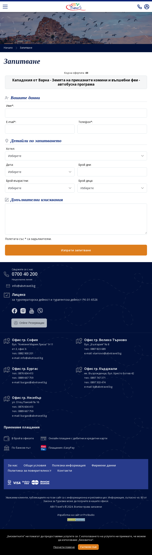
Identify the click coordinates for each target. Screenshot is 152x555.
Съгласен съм (88, 547)
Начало (8, 47)
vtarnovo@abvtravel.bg (107, 353)
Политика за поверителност (29, 470)
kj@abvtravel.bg (102, 386)
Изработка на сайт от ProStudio (76, 515)
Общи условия (35, 465)
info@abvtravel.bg (23, 286)
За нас (13, 465)
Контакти (64, 470)
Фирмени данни (104, 465)
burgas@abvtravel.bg (34, 382)
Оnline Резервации (29, 323)
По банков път (21, 447)
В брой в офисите (23, 438)
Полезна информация (69, 465)
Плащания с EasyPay (62, 447)
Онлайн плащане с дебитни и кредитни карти (78, 438)
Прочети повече (64, 547)
